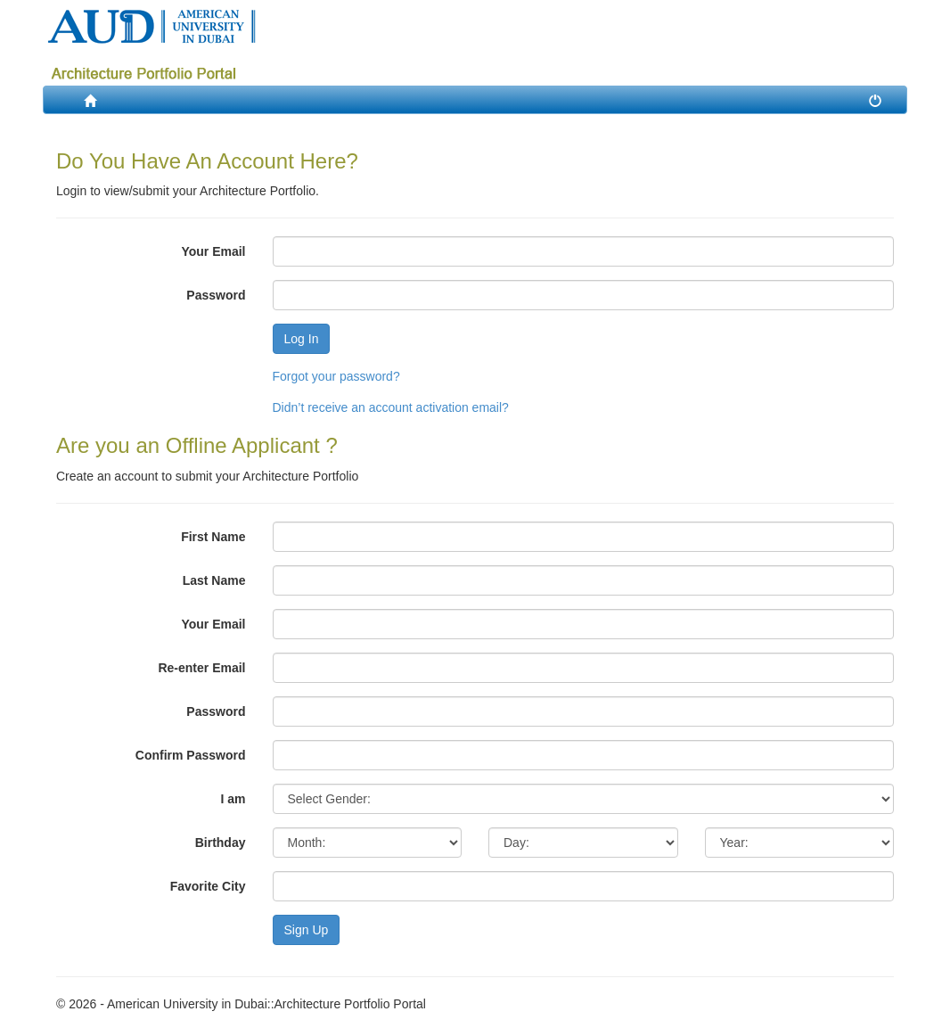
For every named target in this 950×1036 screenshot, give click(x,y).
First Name (213, 537)
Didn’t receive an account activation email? (391, 407)
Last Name (214, 580)
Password (215, 295)
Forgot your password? (336, 376)
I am (232, 799)
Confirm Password (190, 755)
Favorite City (208, 886)
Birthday (220, 842)
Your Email (213, 251)
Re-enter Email (201, 668)
